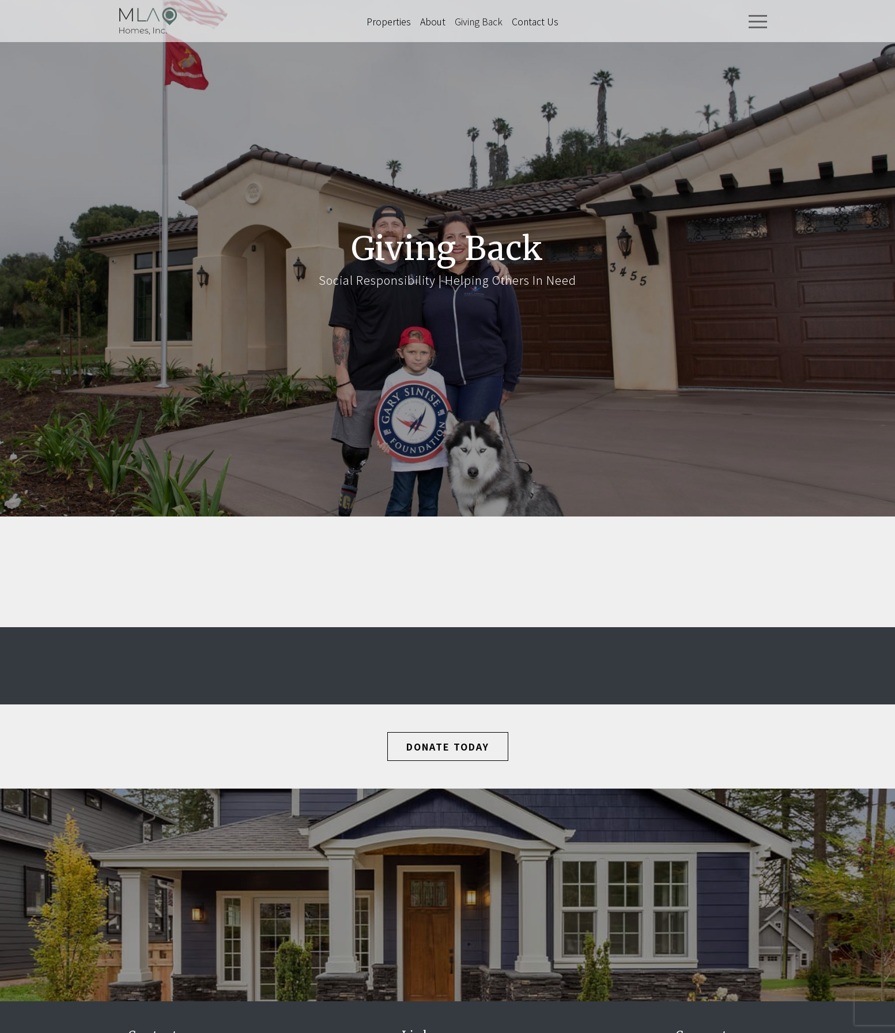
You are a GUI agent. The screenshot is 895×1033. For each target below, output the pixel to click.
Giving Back (479, 21)
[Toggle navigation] (757, 21)
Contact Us (535, 21)
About (432, 21)
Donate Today (447, 746)
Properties (389, 21)
